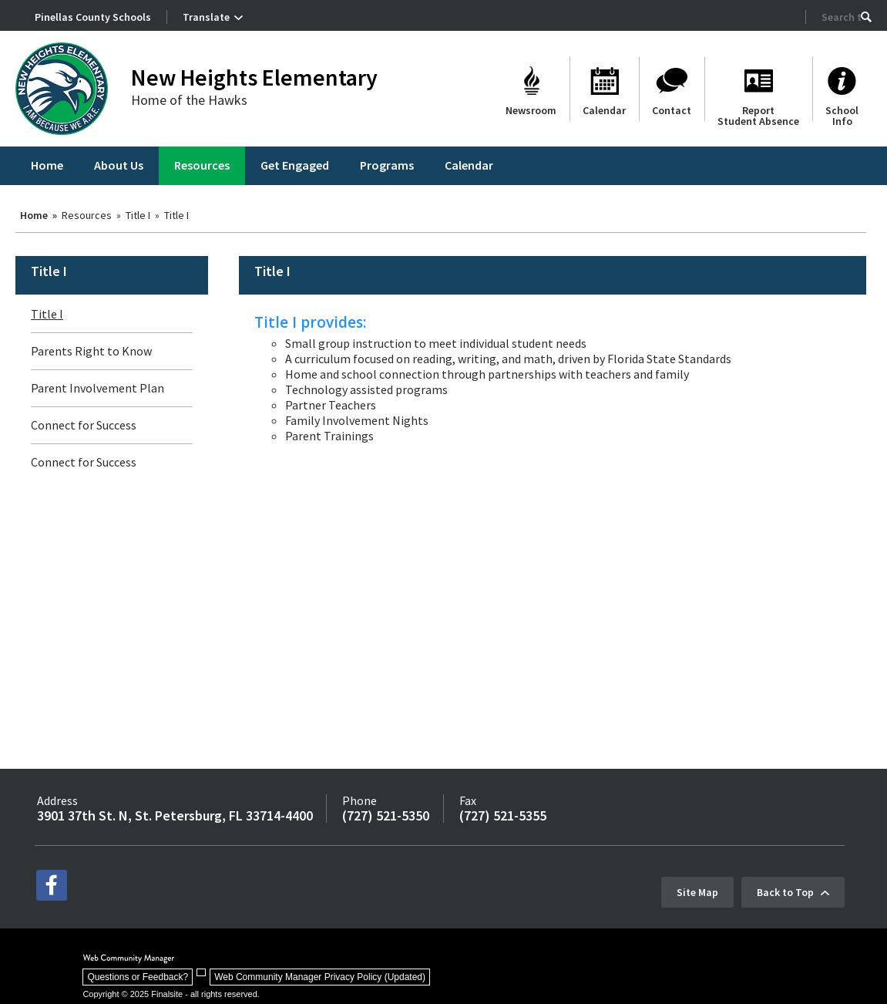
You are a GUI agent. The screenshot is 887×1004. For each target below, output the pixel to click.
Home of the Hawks (189, 100)
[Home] (47, 166)
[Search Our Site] (841, 17)
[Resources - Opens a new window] (202, 166)
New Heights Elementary (254, 77)
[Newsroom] (530, 89)
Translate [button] (206, 17)
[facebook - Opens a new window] (51, 885)
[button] (866, 17)
